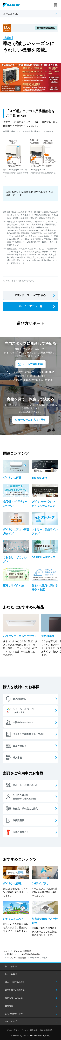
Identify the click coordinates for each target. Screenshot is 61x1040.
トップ (6, 951)
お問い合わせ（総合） (15, 1013)
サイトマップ (11, 1021)
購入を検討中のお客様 (15, 982)
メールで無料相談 (30, 364)
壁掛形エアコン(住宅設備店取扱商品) (23, 954)
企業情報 (9, 1006)
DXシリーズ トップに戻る (30, 295)
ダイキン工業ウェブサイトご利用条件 (22, 1030)
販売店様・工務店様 (14, 998)
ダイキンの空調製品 (22, 951)
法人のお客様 (11, 974)
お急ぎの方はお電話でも (30, 372)
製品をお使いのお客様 (15, 990)
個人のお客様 (11, 966)
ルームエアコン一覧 (30, 306)
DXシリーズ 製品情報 (16, 958)
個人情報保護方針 (47, 1030)
